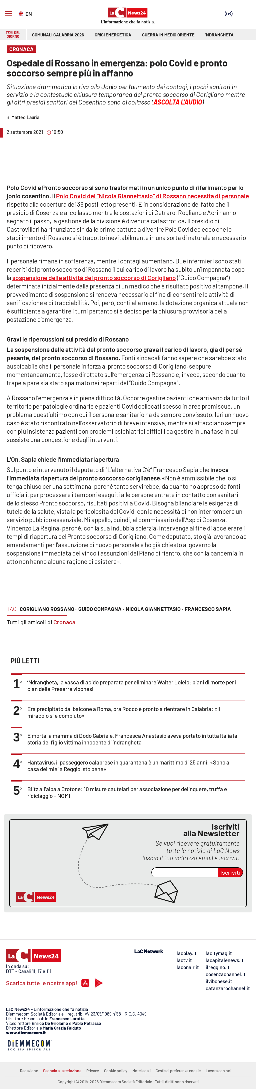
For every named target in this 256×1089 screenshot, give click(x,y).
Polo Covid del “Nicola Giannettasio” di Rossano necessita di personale (152, 196)
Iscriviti (230, 872)
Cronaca (64, 622)
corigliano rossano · (48, 609)
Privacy (92, 1070)
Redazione (29, 1070)
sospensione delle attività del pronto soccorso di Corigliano (94, 277)
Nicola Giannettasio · (154, 609)
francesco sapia (208, 609)
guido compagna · (101, 609)
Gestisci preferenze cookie (178, 1070)
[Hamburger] (8, 13)
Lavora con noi (218, 1070)
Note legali (141, 1070)
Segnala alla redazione (62, 1070)
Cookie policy (115, 1070)
